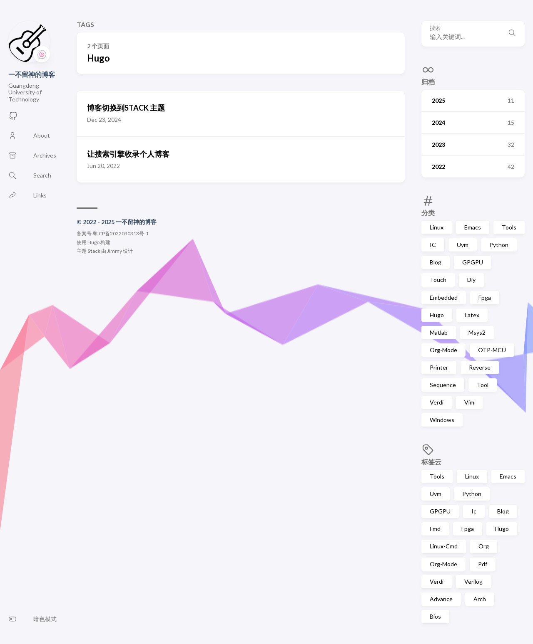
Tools (509, 227)
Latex (472, 314)
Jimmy (114, 251)
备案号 (84, 233)
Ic (473, 511)
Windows (442, 419)
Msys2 (477, 332)
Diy (471, 279)
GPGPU (472, 262)
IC (433, 244)
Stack (93, 251)
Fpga (484, 297)
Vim (469, 402)
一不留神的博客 (31, 74)
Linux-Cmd (444, 546)
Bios (435, 616)
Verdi (436, 402)
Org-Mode (443, 349)
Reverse (480, 367)
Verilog (473, 581)
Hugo (437, 314)
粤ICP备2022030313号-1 (120, 233)
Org (483, 546)
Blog (435, 262)
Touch (438, 279)
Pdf (482, 564)
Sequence (443, 384)
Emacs (472, 227)
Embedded (444, 297)
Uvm (462, 244)
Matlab (439, 332)
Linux (436, 227)
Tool (482, 384)
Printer (439, 367)
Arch (479, 598)
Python (498, 244)
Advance (441, 598)
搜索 (435, 28)
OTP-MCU (492, 349)
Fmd (435, 528)
